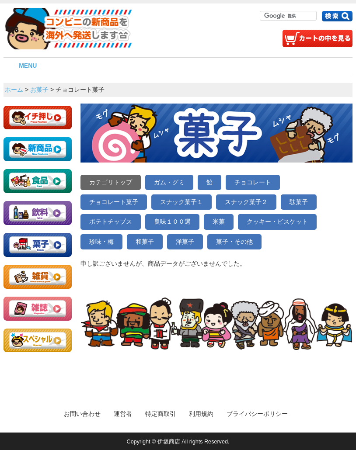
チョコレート (252, 182)
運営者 (123, 413)
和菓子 (145, 241)
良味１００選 (172, 221)
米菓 (219, 221)
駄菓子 (299, 201)
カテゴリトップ (110, 182)
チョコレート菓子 (113, 201)
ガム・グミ (169, 182)
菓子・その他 (234, 241)
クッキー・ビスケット (277, 221)
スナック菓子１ (181, 201)
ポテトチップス (110, 221)
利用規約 (201, 413)
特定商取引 (160, 413)
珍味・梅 (101, 241)
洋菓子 (185, 241)
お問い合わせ (82, 413)
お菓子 (39, 89)
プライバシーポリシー (257, 413)
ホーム (14, 89)
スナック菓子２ (246, 201)
